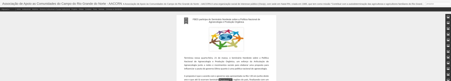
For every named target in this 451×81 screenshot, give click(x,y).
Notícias (101, 9)
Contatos (88, 9)
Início (19, 9)
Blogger (234, 79)
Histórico (35, 9)
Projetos (74, 9)
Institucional (26, 9)
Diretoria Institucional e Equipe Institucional (55, 9)
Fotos (95, 9)
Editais (81, 9)
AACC (238, 46)
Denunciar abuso (242, 79)
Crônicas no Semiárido (114, 9)
